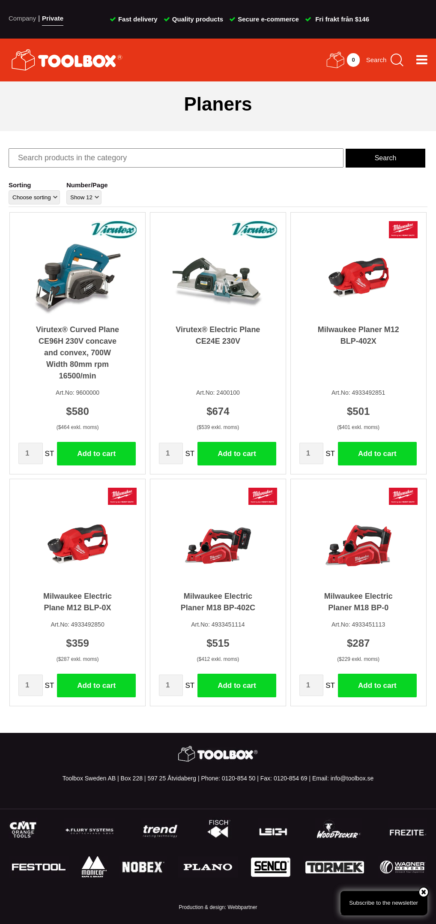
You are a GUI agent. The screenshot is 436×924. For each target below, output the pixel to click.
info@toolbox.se (352, 778)
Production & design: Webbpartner (218, 907)
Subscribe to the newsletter (388, 898)
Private (52, 18)
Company (22, 18)
